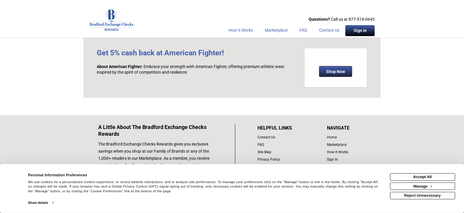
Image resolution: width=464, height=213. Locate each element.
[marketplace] (276, 31)
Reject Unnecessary (422, 195)
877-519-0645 (362, 19)
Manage (422, 186)
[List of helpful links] (281, 128)
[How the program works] (241, 31)
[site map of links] (281, 152)
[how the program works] (339, 152)
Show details (38, 202)
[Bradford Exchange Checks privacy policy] (281, 159)
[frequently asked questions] (281, 145)
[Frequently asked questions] (303, 31)
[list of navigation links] (339, 137)
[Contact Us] (329, 31)
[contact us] (281, 137)
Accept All (422, 177)
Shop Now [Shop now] (335, 71)
